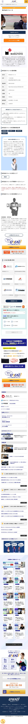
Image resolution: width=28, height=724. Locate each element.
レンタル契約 (15, 321)
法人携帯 (14, 711)
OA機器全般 (8, 325)
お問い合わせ (23, 704)
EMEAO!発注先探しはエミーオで (11, 716)
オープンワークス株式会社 (7, 295)
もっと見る (15, 644)
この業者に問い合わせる (14, 235)
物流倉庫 (18, 711)
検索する (15, 332)
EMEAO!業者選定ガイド (16, 704)
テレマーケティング (14, 713)
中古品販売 (15, 325)
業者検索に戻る (14, 301)
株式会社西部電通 (6, 284)
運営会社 (9, 704)
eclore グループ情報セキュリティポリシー (7, 706)
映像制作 (10, 711)
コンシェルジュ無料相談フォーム (14, 709)
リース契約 (8, 321)
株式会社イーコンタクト (20, 284)
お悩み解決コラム (5, 711)
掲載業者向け (4, 704)
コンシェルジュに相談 (14, 40)
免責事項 (25, 706)
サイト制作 (23, 711)
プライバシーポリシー (19, 706)
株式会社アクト (5, 271)
